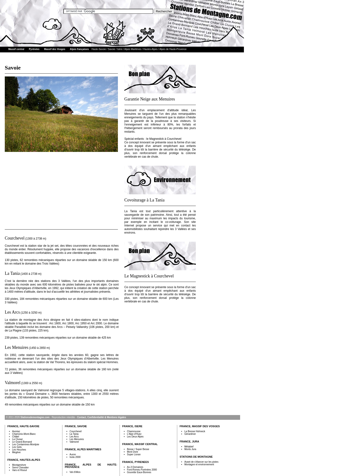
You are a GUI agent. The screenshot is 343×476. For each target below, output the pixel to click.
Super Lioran (134, 454)
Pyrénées (34, 49)
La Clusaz (17, 439)
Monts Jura (190, 449)
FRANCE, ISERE (132, 426)
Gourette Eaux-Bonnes (139, 472)
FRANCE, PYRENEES (135, 462)
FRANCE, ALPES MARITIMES (83, 449)
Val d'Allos (75, 472)
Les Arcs (12, 312)
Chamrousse (134, 431)
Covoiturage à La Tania (144, 200)
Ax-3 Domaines (135, 467)
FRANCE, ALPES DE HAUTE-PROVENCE (91, 465)
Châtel (15, 436)
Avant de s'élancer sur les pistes (201, 462)
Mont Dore (132, 452)
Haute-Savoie (98, 49)
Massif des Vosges (54, 49)
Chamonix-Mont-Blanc (24, 434)
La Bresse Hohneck (194, 431)
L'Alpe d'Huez (134, 434)
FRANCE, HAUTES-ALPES (23, 459)
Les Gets (17, 447)
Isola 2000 (75, 457)
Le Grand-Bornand (22, 442)
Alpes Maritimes (132, 49)
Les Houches (19, 449)
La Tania (12, 273)
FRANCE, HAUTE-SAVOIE (23, 426)
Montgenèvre (19, 465)
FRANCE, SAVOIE (76, 426)
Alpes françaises (79, 49)
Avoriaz (16, 431)
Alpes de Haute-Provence (173, 49)
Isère (119, 49)
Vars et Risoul (19, 470)
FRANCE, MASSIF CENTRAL (140, 444)
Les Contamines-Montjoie (25, 444)
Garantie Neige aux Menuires (149, 99)
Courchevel (15, 238)
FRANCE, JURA (189, 441)
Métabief (188, 446)
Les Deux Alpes (135, 436)
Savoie (111, 49)
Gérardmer (190, 434)
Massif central (16, 49)
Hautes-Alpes (150, 49)
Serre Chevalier (20, 467)
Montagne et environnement (199, 464)
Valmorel (12, 382)
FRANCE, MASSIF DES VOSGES (200, 426)
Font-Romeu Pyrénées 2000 (142, 469)
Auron (73, 454)
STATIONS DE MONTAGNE (196, 456)
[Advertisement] (62, 188)
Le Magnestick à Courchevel (149, 276)
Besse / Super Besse (138, 449)
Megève (16, 452)
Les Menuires (16, 347)
